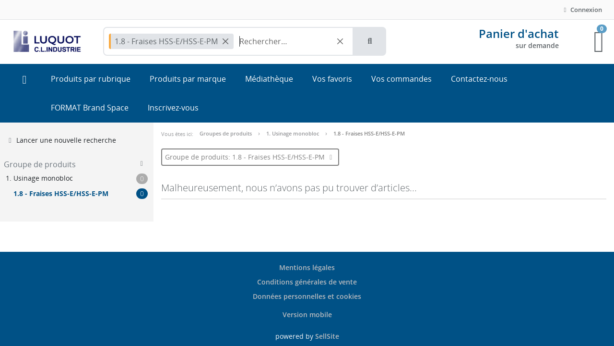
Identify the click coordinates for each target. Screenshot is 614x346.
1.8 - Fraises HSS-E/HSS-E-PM (369, 133)
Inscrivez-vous (173, 107)
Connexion (581, 9)
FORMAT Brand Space (90, 107)
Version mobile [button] (307, 314)
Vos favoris (332, 79)
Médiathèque (269, 79)
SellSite (327, 336)
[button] (370, 41)
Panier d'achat (519, 33)
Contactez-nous (479, 79)
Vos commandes (401, 79)
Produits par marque (188, 79)
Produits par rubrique (90, 79)
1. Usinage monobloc (292, 133)
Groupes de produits (226, 133)
